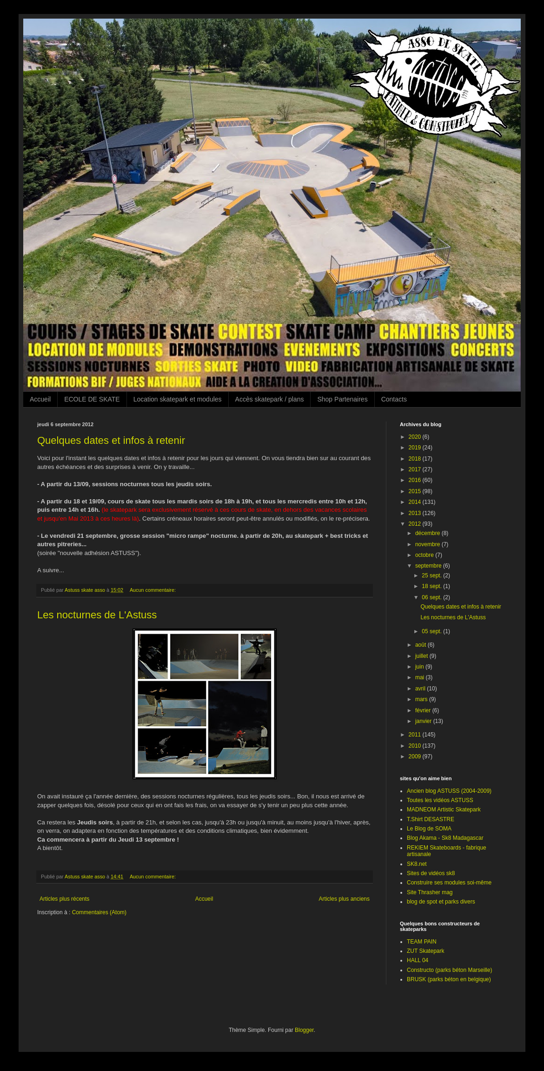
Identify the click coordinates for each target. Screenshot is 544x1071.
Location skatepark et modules (177, 399)
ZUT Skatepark (425, 951)
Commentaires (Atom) (99, 912)
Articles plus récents (64, 899)
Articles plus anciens (344, 899)
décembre (428, 533)
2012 (416, 524)
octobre (425, 555)
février (423, 710)
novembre (428, 544)
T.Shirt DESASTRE (430, 819)
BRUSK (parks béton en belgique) (449, 979)
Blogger (304, 1030)
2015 (416, 491)
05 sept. (432, 631)
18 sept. (432, 586)
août (421, 645)
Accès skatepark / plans (269, 399)
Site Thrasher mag (430, 892)
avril (421, 688)
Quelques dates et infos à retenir (111, 440)
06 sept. (432, 597)
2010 (416, 746)
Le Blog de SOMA (429, 828)
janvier (424, 721)
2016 (416, 480)
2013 (416, 513)
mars (422, 699)
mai (420, 677)
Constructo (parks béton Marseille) (449, 970)
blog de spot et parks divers (441, 901)
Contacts (394, 399)
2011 (416, 734)
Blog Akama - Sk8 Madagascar (445, 838)
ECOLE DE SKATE (92, 399)
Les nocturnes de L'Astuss (97, 615)
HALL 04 (417, 960)
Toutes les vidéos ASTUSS (440, 800)
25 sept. (432, 575)
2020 (416, 437)
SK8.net (417, 864)
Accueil (40, 399)
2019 (416, 447)
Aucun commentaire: (153, 590)
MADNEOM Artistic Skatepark (444, 809)
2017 (416, 469)
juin (420, 666)
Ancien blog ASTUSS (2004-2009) (449, 791)
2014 (416, 502)
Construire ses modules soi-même (449, 882)
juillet (422, 656)
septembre (429, 565)
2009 (416, 756)
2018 (416, 458)
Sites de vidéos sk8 (431, 873)
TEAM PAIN (422, 941)
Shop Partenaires (342, 399)
